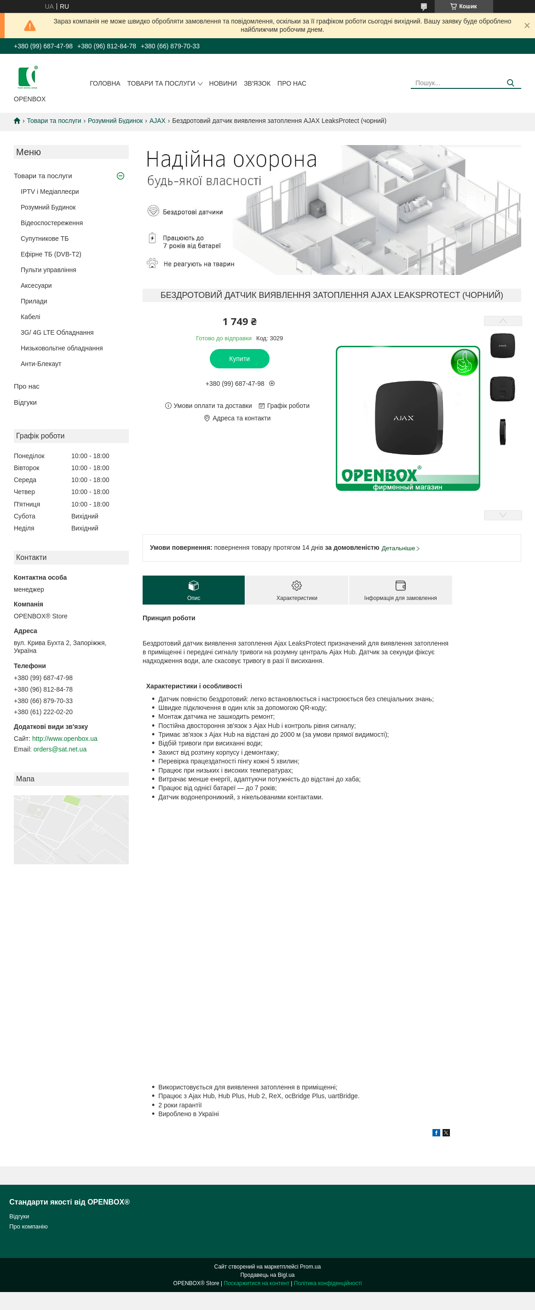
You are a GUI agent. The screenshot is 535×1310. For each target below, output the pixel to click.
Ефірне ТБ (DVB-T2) (51, 254)
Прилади (34, 301)
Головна (105, 83)
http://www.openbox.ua (65, 738)
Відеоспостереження (52, 223)
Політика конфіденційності (328, 1283)
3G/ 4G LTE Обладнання (57, 332)
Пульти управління (48, 270)
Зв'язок (257, 83)
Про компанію (28, 1226)
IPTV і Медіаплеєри (50, 191)
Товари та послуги (161, 83)
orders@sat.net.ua (60, 749)
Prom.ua (310, 1266)
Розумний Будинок (115, 120)
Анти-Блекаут (41, 363)
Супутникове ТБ (45, 238)
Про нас (291, 83)
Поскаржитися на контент (256, 1283)
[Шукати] (510, 83)
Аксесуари (36, 285)
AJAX (158, 120)
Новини (223, 83)
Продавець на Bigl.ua (267, 1275)
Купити (239, 358)
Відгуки (25, 402)
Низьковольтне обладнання (62, 348)
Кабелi (30, 316)
